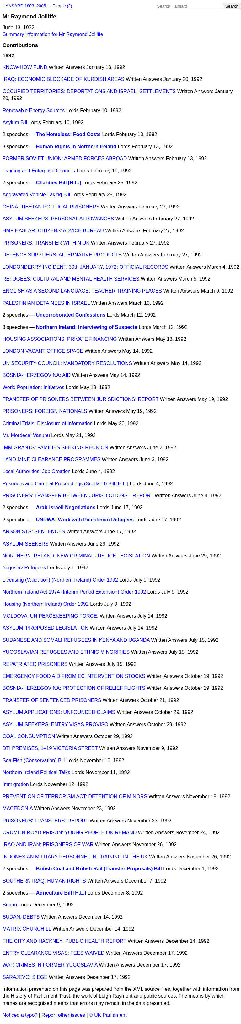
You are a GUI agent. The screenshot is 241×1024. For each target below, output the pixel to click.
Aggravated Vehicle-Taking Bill (36, 194)
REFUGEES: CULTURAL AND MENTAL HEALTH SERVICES (71, 279)
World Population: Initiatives (33, 387)
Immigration (16, 784)
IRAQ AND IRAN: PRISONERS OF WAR (48, 844)
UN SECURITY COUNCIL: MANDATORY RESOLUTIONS (67, 363)
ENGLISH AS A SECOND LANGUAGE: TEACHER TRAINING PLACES (82, 290)
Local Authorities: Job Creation (37, 471)
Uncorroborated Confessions (70, 315)
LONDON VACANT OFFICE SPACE (43, 351)
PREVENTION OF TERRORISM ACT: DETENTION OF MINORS (75, 796)
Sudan (10, 904)
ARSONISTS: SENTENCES (34, 531)
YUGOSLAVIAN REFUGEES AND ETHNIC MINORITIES (66, 652)
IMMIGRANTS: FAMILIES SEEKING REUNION (55, 447)
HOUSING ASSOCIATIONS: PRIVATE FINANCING (60, 339)
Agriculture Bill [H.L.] (61, 892)
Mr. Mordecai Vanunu (26, 435)
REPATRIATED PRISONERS (35, 664)
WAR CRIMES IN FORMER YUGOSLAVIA (50, 965)
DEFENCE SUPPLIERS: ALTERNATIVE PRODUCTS (62, 254)
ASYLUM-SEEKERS (26, 543)
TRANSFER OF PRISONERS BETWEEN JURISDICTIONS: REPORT (80, 399)
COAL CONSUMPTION (29, 736)
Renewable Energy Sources (34, 110)
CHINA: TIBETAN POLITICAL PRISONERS (51, 206)
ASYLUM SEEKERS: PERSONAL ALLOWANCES (58, 218)
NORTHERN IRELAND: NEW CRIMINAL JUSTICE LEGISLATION (76, 555)
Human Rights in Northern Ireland (76, 146)
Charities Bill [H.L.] (58, 182)
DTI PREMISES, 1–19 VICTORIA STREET (50, 748)
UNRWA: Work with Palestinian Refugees (85, 519)
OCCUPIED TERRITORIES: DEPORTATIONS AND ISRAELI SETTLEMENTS (89, 91)
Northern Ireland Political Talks (36, 772)
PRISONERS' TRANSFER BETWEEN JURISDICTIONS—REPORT (78, 495)
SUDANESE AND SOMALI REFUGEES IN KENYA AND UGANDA (76, 640)
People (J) (62, 5)
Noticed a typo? (20, 1015)
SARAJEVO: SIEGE (25, 977)
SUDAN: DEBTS (21, 917)
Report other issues (63, 1015)
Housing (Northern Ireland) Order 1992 (46, 604)
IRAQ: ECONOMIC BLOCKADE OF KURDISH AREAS (64, 79)
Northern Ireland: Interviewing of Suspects (86, 327)
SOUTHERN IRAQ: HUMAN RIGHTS (44, 881)
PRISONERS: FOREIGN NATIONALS (45, 411)
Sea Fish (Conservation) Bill (34, 760)
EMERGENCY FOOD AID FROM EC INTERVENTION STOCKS (74, 676)
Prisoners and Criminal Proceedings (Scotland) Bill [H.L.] (65, 483)
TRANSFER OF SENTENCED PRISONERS (52, 700)
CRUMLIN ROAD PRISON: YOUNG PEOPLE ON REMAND (70, 832)
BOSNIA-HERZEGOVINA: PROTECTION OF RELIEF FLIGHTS (74, 688)
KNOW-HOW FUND (25, 67)
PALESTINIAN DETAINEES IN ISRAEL (46, 303)
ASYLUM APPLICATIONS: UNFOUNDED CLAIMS (59, 712)
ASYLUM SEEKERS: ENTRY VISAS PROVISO (55, 724)
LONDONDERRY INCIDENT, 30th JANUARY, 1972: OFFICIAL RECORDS (85, 267)
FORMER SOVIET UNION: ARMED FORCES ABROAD (65, 158)
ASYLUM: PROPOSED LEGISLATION (45, 628)
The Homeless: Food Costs (68, 134)
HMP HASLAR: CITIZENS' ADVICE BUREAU (53, 230)
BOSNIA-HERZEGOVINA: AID (37, 375)
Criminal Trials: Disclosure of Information (48, 423)
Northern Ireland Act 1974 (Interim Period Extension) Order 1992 (74, 591)
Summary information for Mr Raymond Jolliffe (53, 34)
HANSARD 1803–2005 (24, 5)
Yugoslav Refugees (24, 567)
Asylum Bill (15, 122)
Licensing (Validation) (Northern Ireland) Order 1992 (60, 580)
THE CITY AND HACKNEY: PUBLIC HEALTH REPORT (64, 941)
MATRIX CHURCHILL (27, 929)
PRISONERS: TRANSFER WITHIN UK (46, 242)
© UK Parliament (107, 1015)
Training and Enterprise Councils (39, 170)
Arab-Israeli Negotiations (65, 507)
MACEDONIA (18, 808)
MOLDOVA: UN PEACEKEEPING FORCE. (51, 616)
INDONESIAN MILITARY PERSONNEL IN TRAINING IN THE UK (75, 856)
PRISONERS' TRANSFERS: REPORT (45, 820)
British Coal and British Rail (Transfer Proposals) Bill (99, 868)
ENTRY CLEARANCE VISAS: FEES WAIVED (53, 953)
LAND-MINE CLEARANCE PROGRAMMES (51, 459)
